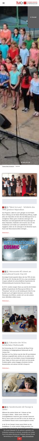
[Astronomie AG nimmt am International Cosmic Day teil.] (19, 272)
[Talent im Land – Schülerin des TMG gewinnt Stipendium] (19, 208)
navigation (4, 3)
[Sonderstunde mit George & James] (19, 408)
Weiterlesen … (6, 232)
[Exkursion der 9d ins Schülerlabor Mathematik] (19, 343)
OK (19, 438)
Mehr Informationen (28, 436)
